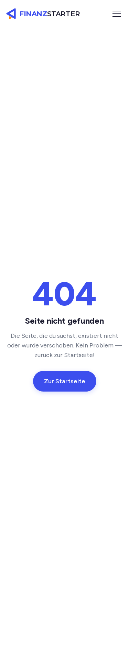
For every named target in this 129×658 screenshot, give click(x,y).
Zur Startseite (64, 381)
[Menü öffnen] (116, 14)
